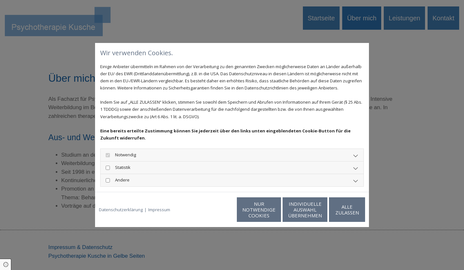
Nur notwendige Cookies (212, 209)
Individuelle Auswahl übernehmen (274, 210)
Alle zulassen (335, 209)
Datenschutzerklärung (121, 210)
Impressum (159, 210)
